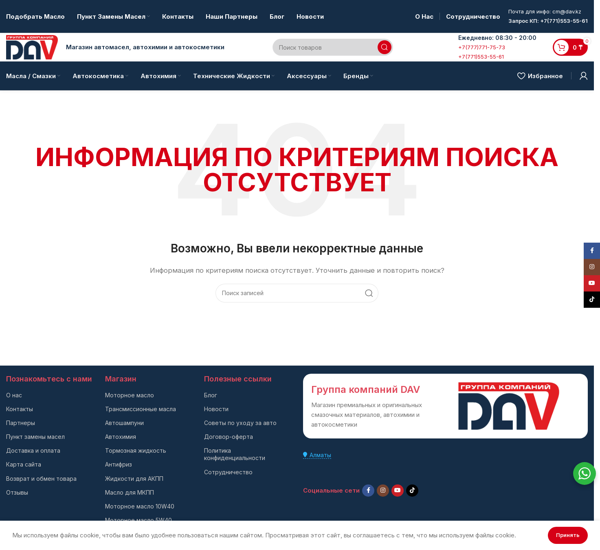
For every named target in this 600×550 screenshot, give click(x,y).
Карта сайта (23, 464)
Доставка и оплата (33, 450)
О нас (14, 395)
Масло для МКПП (129, 492)
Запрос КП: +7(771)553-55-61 (548, 21)
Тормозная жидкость (135, 450)
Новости (216, 408)
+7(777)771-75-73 (481, 47)
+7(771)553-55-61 (481, 56)
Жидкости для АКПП (134, 478)
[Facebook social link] (368, 490)
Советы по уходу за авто (240, 422)
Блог (210, 395)
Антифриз (118, 464)
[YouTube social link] (397, 490)
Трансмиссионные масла (140, 408)
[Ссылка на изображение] (509, 406)
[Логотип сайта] (32, 46)
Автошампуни (124, 422)
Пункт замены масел (35, 436)
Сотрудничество (228, 472)
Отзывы (17, 492)
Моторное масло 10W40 (139, 506)
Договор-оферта (228, 436)
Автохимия (120, 436)
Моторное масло (129, 395)
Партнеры (20, 422)
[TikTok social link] (412, 490)
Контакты (19, 408)
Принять (568, 535)
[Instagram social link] (383, 490)
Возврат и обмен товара (41, 478)
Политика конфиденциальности (234, 454)
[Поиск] (333, 47)
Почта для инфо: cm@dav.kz (544, 11)
